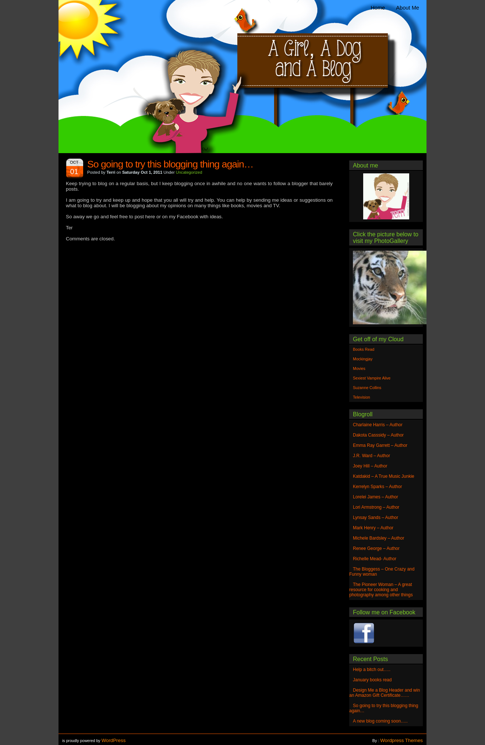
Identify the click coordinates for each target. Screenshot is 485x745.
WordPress (114, 740)
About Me (407, 8)
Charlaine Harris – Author (378, 424)
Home (378, 8)
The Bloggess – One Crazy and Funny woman (381, 571)
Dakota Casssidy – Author (378, 435)
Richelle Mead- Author (374, 558)
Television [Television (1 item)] (361, 397)
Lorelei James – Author (375, 496)
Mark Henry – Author (373, 527)
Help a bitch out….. (371, 669)
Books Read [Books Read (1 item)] (363, 349)
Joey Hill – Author (370, 466)
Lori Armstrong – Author (376, 507)
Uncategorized (189, 172)
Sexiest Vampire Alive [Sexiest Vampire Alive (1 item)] (371, 378)
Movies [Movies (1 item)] (359, 368)
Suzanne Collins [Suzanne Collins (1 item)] (367, 387)
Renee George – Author (376, 548)
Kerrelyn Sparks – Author (377, 486)
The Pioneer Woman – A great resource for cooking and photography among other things (381, 589)
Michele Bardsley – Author (378, 538)
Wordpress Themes (401, 740)
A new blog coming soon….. (380, 721)
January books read (372, 679)
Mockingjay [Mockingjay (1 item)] (362, 359)
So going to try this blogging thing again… (170, 164)
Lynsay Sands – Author (375, 517)
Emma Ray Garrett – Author (380, 445)
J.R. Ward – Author (371, 455)
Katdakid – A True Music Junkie (383, 476)
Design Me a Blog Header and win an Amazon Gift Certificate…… (384, 693)
